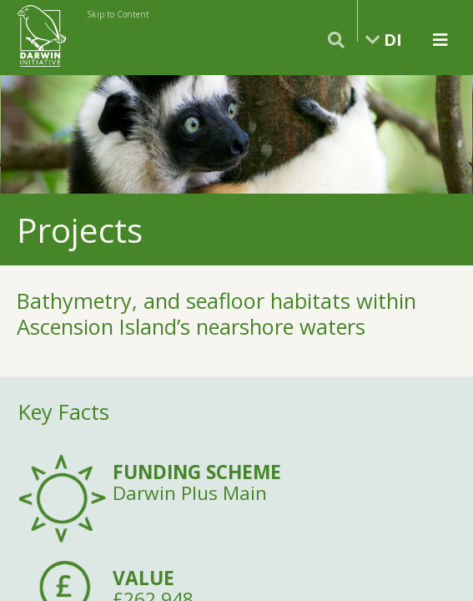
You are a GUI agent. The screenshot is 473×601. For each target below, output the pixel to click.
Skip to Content (118, 14)
